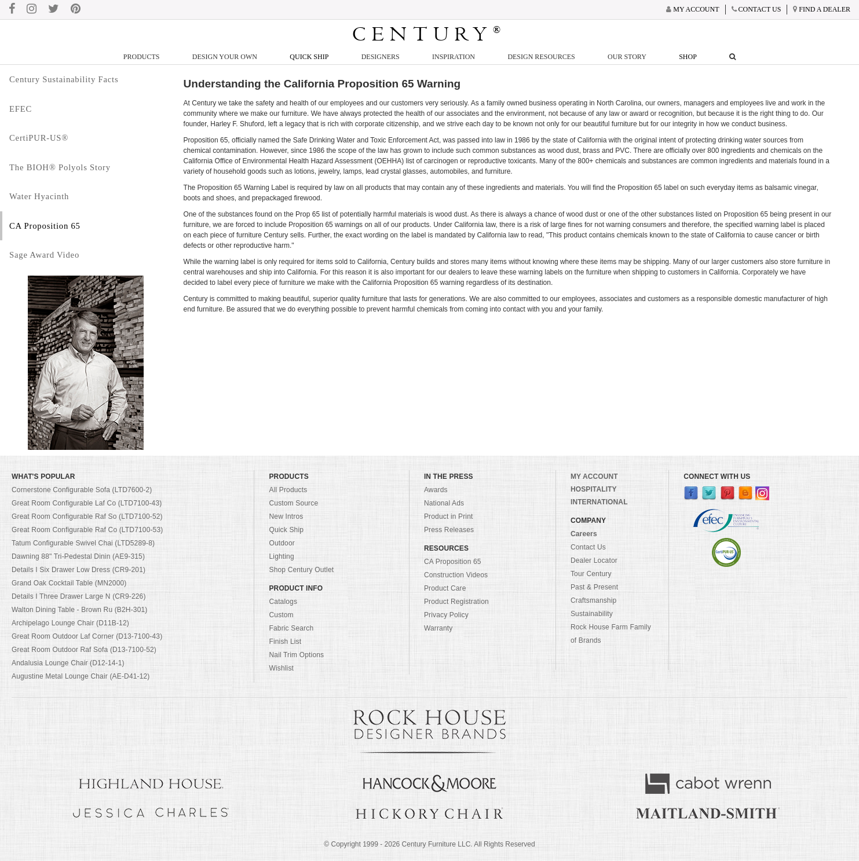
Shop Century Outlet (301, 570)
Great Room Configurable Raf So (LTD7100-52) (87, 516)
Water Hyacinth (39, 196)
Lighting (281, 556)
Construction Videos (456, 575)
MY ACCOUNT (594, 476)
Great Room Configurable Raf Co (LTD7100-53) (87, 530)
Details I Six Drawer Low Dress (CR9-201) (78, 570)
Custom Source (293, 503)
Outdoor (281, 543)
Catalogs (283, 602)
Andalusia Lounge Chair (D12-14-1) (68, 663)
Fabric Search (291, 628)
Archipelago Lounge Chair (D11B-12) (70, 623)
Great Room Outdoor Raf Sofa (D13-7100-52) (84, 650)
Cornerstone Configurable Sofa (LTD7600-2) (82, 490)
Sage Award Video (44, 254)
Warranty (438, 628)
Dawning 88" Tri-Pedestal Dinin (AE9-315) (78, 556)
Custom (281, 615)
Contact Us (588, 547)
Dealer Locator (594, 560)
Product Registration (456, 602)
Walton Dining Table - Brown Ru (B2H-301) (80, 610)
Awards (436, 490)
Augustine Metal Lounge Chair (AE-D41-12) (81, 676)
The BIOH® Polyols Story (60, 167)
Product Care (445, 588)
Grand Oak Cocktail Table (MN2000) (69, 583)
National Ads (444, 503)
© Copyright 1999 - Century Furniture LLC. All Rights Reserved (429, 844)
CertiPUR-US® (38, 137)
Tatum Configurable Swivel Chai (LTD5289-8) (83, 543)
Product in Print (448, 516)
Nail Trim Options (296, 655)
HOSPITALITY (594, 489)
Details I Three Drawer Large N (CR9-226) (79, 596)
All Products (288, 490)
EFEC (20, 108)
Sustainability (592, 614)
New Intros (286, 516)
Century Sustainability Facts (64, 79)
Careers (584, 534)
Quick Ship (309, 57)
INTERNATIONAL (599, 502)
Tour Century (591, 574)
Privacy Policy (446, 615)
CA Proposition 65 (45, 225)
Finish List (285, 641)
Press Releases (449, 530)
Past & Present (594, 587)
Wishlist (281, 668)
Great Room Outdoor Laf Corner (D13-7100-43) (87, 636)
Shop (688, 57)
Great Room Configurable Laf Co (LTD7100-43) (87, 503)
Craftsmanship (593, 600)
